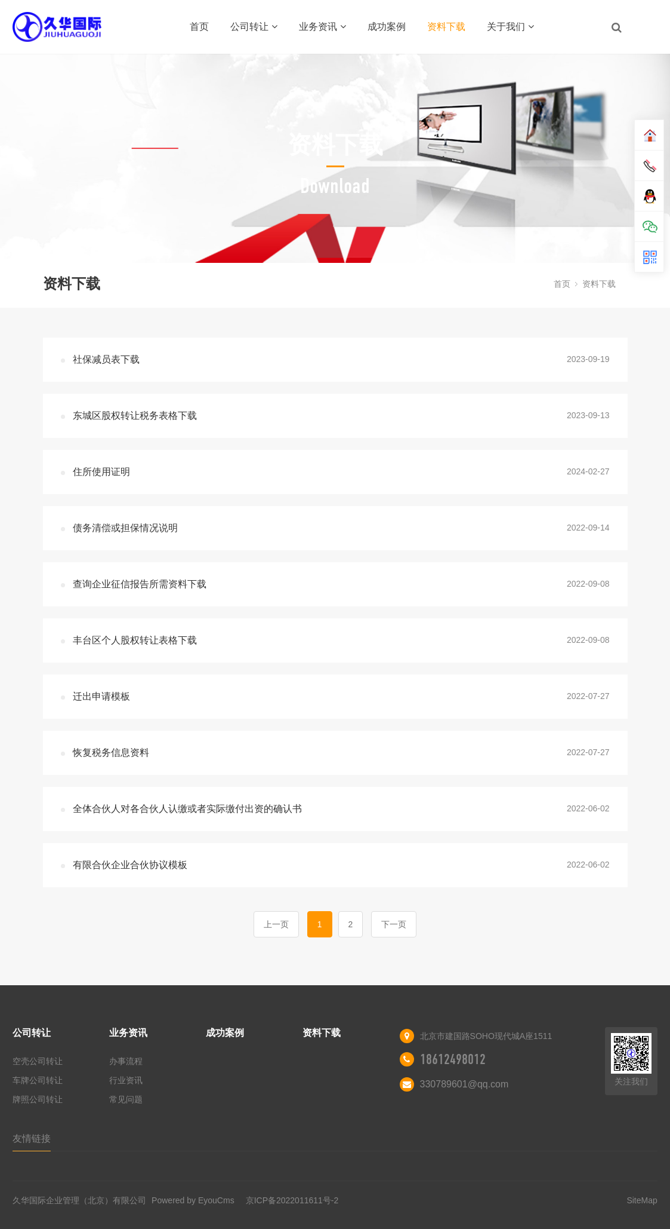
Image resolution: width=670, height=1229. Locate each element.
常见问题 (126, 1099)
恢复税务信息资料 (111, 752)
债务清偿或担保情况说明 (125, 528)
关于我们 (510, 27)
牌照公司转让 (38, 1099)
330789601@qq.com (464, 1084)
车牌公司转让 (38, 1080)
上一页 (276, 924)
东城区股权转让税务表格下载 (135, 415)
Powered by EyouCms (191, 1200)
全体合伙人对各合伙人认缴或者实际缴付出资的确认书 (187, 809)
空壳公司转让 (38, 1061)
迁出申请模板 (101, 696)
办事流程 (126, 1061)
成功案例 (387, 27)
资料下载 (446, 27)
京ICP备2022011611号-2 (292, 1200)
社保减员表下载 (106, 359)
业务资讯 (322, 27)
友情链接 (32, 1138)
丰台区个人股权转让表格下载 (135, 640)
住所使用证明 (101, 472)
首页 (199, 27)
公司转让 (253, 27)
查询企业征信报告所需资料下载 (139, 584)
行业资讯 (126, 1080)
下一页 (393, 924)
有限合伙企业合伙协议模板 (130, 865)
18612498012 (453, 1059)
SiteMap (641, 1200)
